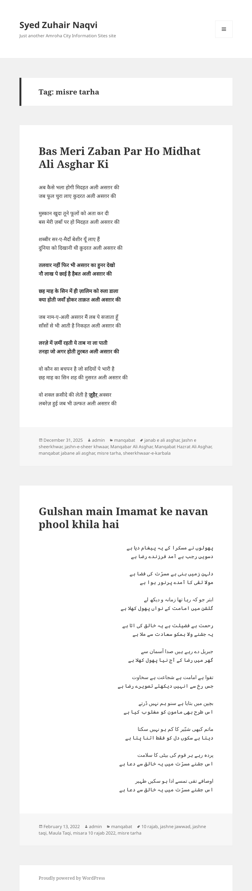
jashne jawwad (175, 826)
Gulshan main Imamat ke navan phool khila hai (123, 517)
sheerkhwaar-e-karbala (147, 453)
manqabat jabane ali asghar (67, 453)
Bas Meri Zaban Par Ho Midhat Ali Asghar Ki (120, 157)
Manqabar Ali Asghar (131, 447)
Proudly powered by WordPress (72, 878)
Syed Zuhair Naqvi (58, 25)
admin (98, 440)
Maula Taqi (60, 833)
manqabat (124, 440)
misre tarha (109, 453)
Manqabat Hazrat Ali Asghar (183, 447)
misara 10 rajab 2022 (94, 833)
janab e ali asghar (162, 440)
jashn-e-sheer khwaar (86, 447)
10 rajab (149, 826)
